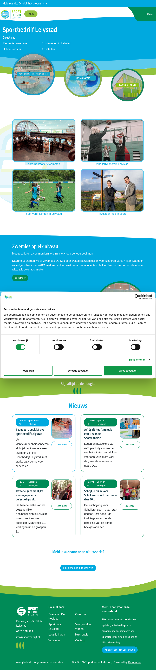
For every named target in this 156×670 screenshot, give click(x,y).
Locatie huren (56, 634)
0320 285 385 (24, 631)
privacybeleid (23, 662)
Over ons (80, 614)
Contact (80, 640)
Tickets (31, 13)
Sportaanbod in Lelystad (56, 43)
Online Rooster (12, 49)
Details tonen (137, 359)
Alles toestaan (127, 370)
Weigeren (28, 370)
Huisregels (81, 634)
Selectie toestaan (78, 370)
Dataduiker (134, 662)
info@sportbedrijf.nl (28, 637)
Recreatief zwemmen (15, 43)
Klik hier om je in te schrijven (78, 568)
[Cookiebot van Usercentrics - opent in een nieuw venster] (137, 296)
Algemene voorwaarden (48, 662)
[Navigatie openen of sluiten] (148, 14)
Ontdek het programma (33, 3)
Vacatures (54, 640)
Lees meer (20, 278)
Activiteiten (48, 49)
